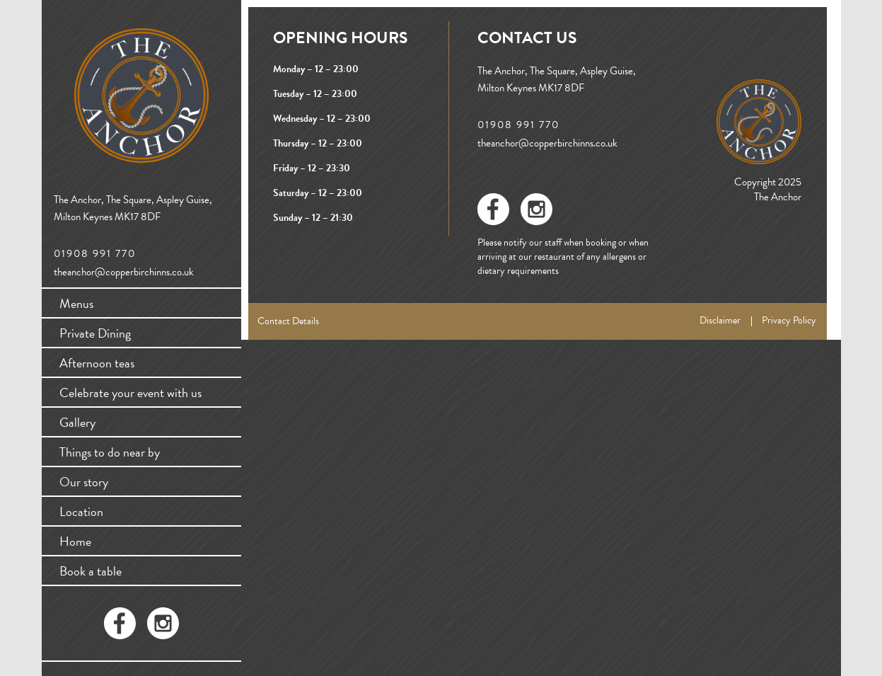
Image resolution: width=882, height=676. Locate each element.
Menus (76, 303)
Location (81, 511)
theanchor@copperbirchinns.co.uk (124, 272)
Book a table (90, 570)
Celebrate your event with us (130, 392)
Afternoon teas (96, 362)
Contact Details (288, 321)
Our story (83, 481)
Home (75, 541)
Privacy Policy (789, 320)
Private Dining (95, 333)
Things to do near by (109, 452)
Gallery (77, 422)
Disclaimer (720, 320)
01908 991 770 (95, 253)
